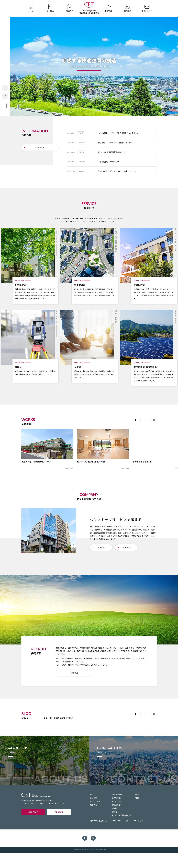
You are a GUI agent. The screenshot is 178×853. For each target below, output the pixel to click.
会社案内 (101, 547)
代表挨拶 (126, 547)
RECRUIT (59, 812)
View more (39, 147)
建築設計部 (116, 805)
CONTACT (33, 812)
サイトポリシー (120, 820)
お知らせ (137, 794)
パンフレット (95, 801)
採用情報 (74, 673)
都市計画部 (116, 801)
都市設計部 (116, 798)
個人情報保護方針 (98, 820)
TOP (92, 794)
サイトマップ (139, 820)
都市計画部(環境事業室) (121, 815)
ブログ (137, 798)
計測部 (114, 808)
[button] (135, 420)
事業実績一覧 (117, 794)
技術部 (114, 812)
